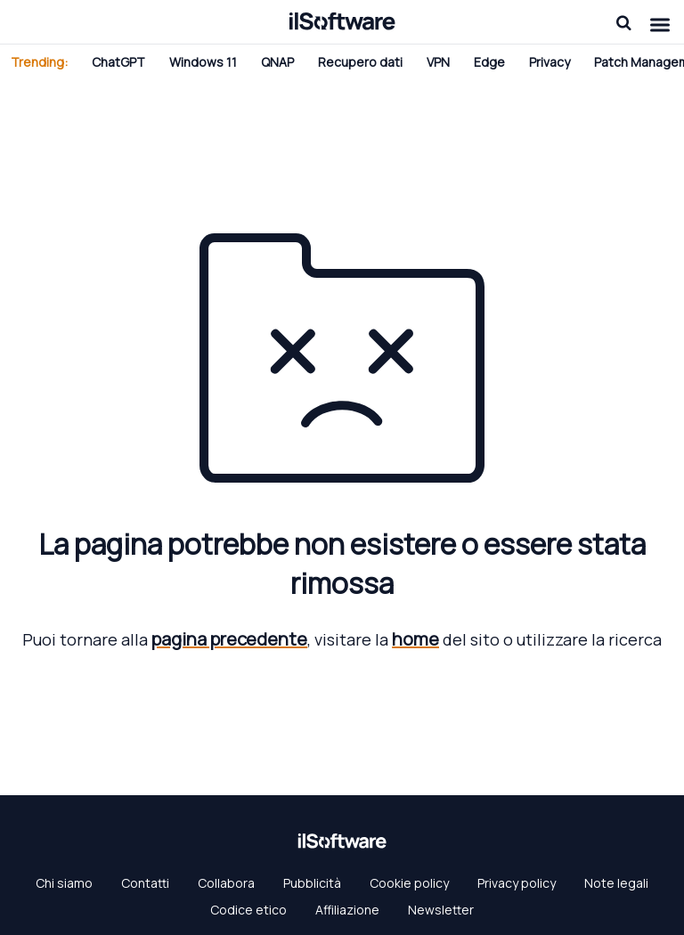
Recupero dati (360, 61)
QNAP (277, 61)
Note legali (616, 882)
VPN (438, 61)
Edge (489, 61)
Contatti (145, 882)
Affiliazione (347, 909)
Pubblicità (312, 882)
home (415, 639)
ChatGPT (118, 61)
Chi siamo (64, 882)
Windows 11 (203, 61)
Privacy (549, 61)
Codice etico (248, 909)
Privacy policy (516, 882)
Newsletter (441, 909)
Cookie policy (409, 882)
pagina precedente (229, 639)
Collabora (226, 882)
